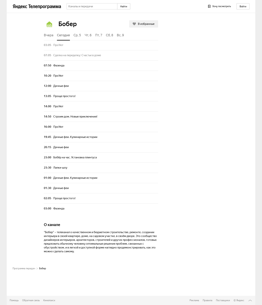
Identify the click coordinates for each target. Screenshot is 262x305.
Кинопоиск (49, 300)
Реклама (194, 300)
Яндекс (240, 300)
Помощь (14, 300)
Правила (207, 300)
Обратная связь (31, 300)
